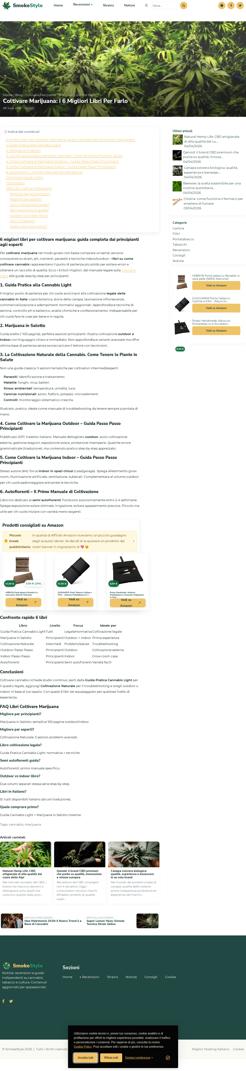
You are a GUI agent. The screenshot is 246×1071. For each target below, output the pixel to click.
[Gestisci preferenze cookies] (139, 1057)
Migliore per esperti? (26, 214)
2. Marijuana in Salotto (23, 165)
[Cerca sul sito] (165, 13)
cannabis (16, 839)
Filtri (176, 248)
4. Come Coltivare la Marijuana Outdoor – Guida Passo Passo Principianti (62, 176)
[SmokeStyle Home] (22, 13)
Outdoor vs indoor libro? (29, 230)
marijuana (33, 839)
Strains (106, 13)
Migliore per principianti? (30, 208)
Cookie (170, 989)
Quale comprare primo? (28, 241)
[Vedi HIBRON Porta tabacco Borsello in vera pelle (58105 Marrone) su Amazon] (23, 585)
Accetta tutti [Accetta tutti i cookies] (85, 1057)
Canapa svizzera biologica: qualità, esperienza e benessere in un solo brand (132, 889)
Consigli (147, 13)
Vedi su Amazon (216, 300)
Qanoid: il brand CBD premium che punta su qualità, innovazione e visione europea (79, 889)
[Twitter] (240, 13)
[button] (221, 13)
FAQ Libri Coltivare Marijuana (29, 203)
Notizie (126, 13)
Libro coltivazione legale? (30, 219)
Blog (19, 110)
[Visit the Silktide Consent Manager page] (167, 1057)
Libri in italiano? (22, 235)
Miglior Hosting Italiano (210, 1061)
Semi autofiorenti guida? (29, 225)
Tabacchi (180, 259)
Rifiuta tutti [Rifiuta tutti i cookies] (111, 1057)
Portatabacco (183, 254)
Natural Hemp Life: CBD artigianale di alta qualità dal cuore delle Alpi (22, 889)
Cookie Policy (83, 1046)
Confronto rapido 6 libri (24, 192)
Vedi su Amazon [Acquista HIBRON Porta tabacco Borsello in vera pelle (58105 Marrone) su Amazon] (26, 617)
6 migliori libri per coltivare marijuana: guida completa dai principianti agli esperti (70, 154)
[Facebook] (231, 13)
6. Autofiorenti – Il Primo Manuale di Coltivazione (44, 187)
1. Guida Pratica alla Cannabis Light (33, 159)
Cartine (178, 243)
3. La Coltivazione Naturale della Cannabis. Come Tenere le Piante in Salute (64, 170)
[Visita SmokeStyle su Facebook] (3, 1013)
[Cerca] (183, 13)
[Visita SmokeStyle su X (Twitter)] (11, 1013)
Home (58, 13)
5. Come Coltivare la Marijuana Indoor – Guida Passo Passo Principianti (61, 181)
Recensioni (181, 265)
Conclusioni (15, 198)
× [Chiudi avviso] (134, 556)
